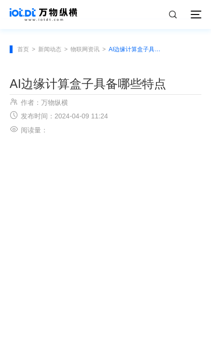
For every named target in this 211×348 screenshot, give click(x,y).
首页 (23, 49)
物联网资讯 (84, 49)
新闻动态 (49, 49)
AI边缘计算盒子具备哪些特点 (136, 49)
